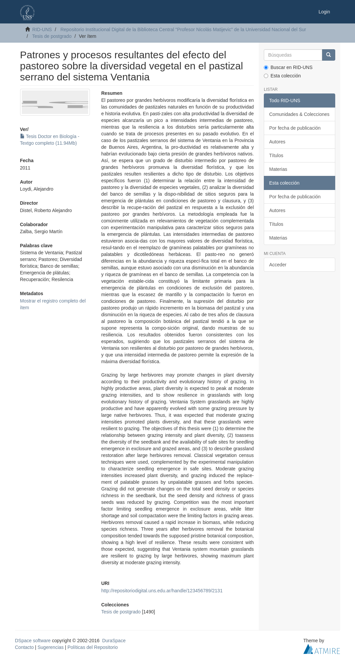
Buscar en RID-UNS (288, 67)
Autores (277, 141)
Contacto (24, 647)
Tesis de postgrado (52, 36)
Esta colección (282, 75)
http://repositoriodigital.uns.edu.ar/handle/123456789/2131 (162, 590)
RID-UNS (42, 29)
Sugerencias (51, 647)
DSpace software (33, 640)
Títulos (276, 155)
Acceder (277, 264)
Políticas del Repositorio (92, 647)
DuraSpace (114, 640)
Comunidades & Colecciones (299, 114)
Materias (278, 169)
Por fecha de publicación (294, 128)
